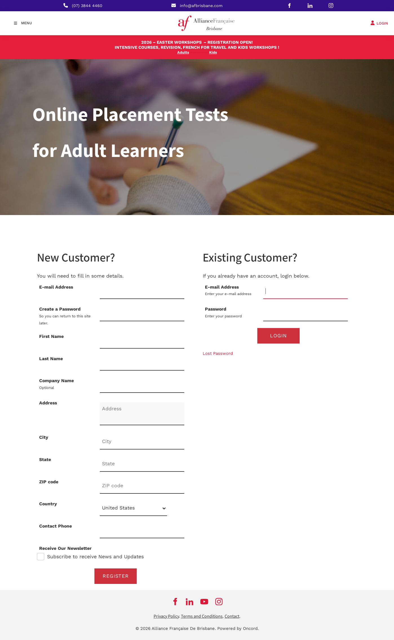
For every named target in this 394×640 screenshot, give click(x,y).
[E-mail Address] (305, 291)
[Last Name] (142, 363)
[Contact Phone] (142, 530)
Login (278, 335)
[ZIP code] (142, 486)
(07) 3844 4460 (87, 5)
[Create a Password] (142, 313)
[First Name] (142, 341)
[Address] (142, 413)
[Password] (305, 313)
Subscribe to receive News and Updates (95, 556)
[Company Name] (142, 385)
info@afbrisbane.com (201, 5)
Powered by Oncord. (238, 628)
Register (116, 576)
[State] (142, 464)
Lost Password (218, 353)
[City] (142, 441)
